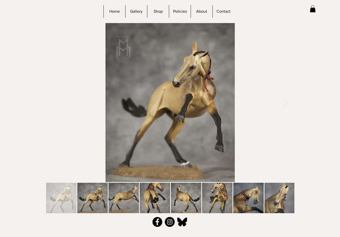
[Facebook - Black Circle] (157, 222)
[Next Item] (286, 102)
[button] (313, 8)
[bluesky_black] (182, 222)
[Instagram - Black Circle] (170, 222)
